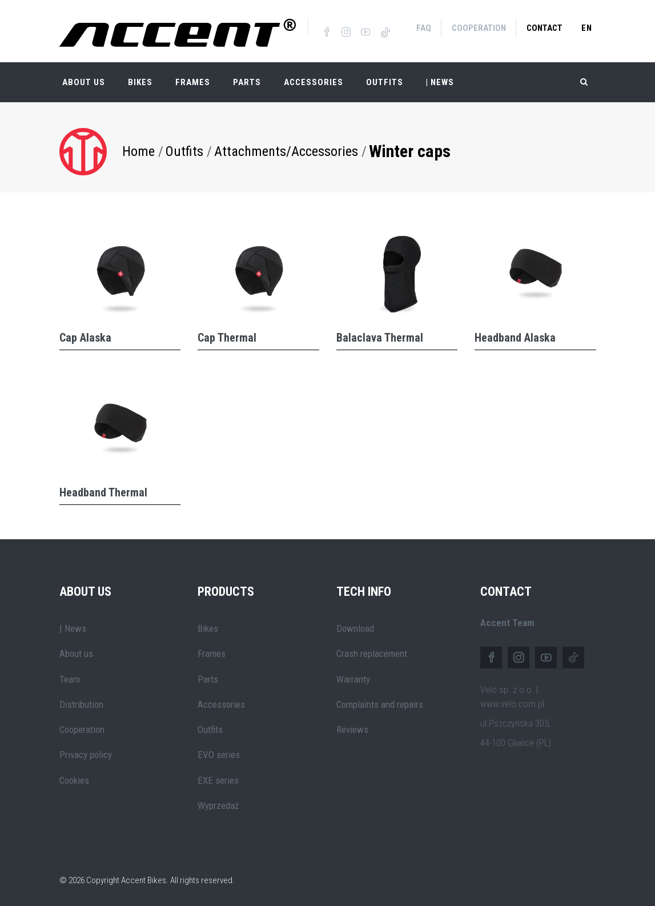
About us (76, 651)
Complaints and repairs (379, 702)
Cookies (74, 778)
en (586, 28)
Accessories (313, 80)
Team (69, 677)
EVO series (219, 753)
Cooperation (479, 28)
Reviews (352, 727)
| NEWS (440, 80)
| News (72, 626)
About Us (83, 80)
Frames (192, 80)
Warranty (353, 677)
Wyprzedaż (218, 803)
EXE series (218, 778)
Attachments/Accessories (286, 149)
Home (138, 149)
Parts (247, 80)
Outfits (384, 80)
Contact (544, 28)
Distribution (81, 702)
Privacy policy (85, 753)
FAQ (423, 28)
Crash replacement (371, 651)
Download (355, 626)
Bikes (140, 80)
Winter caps (410, 149)
